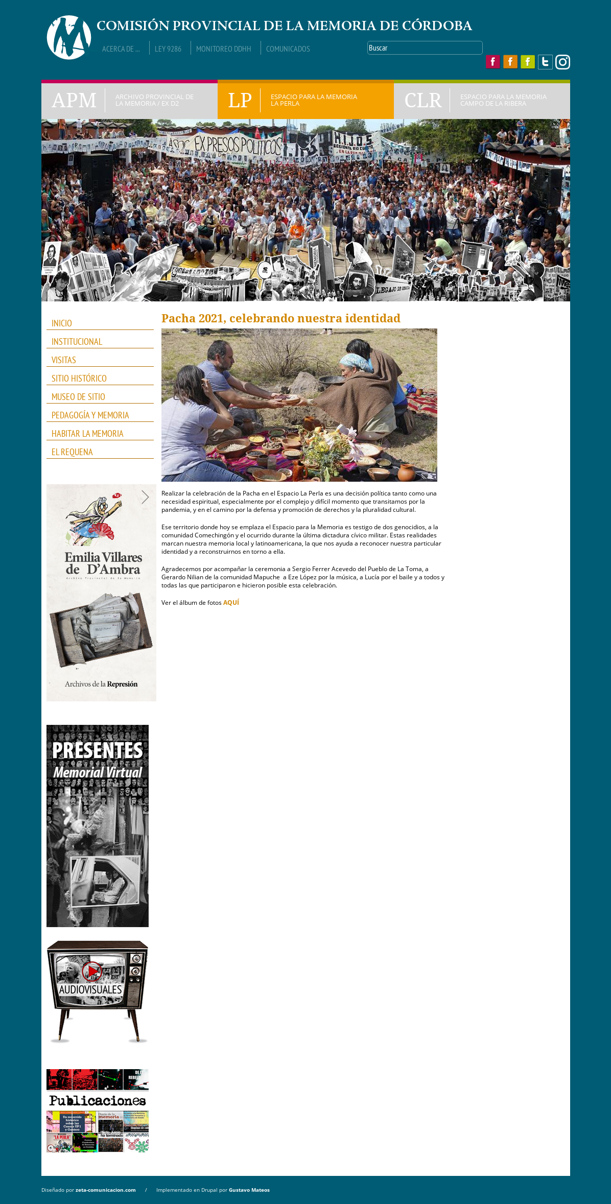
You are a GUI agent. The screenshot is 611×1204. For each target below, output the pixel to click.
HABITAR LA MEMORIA (96, 434)
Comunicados (288, 48)
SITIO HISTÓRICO (79, 378)
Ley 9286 (168, 48)
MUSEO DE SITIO (78, 397)
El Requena (72, 452)
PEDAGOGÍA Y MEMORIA (96, 415)
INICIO (62, 323)
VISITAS (64, 360)
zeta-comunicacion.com (106, 1189)
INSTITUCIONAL (96, 342)
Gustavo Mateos (249, 1189)
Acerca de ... (121, 48)
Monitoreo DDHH (223, 48)
